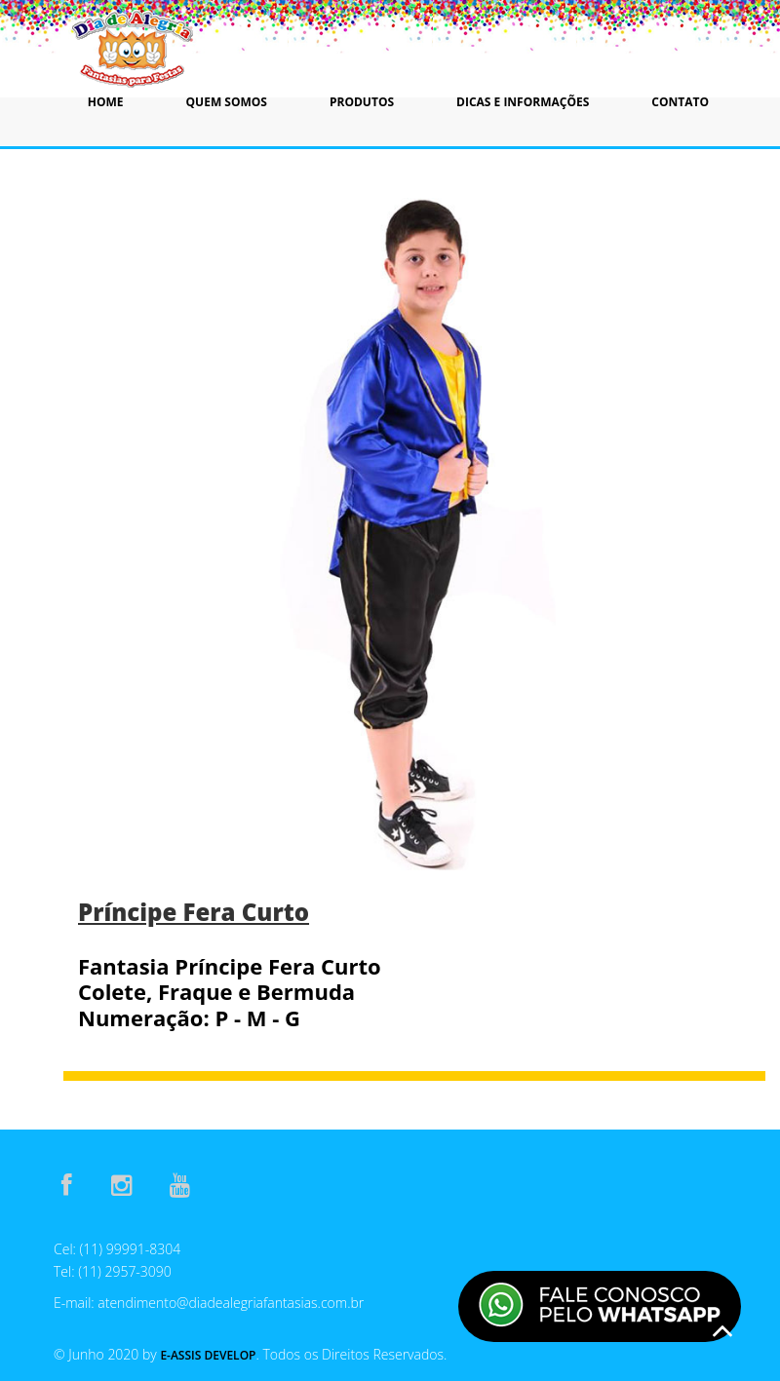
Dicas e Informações (522, 102)
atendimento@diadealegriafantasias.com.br (231, 1302)
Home (106, 102)
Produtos (362, 102)
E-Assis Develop (207, 1355)
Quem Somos (226, 102)
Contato (680, 102)
